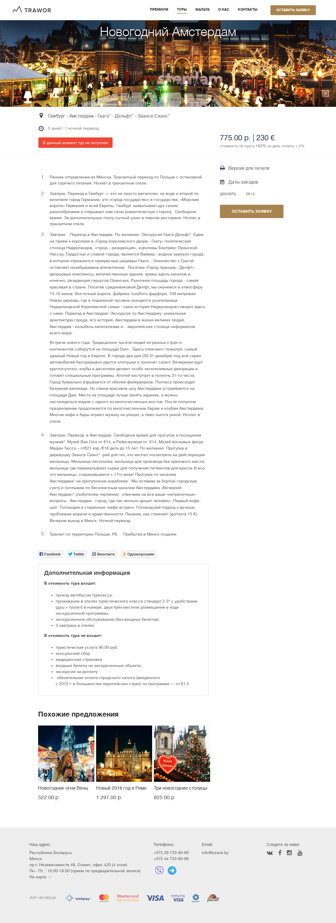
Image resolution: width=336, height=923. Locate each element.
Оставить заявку (293, 10)
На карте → (40, 876)
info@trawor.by (215, 852)
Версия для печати (244, 168)
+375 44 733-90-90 (171, 858)
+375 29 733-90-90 (171, 852)
